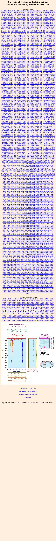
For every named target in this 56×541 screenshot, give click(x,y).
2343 (21, 61)
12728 (40, 199)
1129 (28, 30)
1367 (15, 40)
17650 (44, 214)
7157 (34, 121)
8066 (37, 139)
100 (43, 305)
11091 (49, 171)
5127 (2, 79)
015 (40, 299)
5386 (8, 95)
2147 (53, 54)
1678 (2, 50)
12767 (24, 202)
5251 (24, 89)
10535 (16, 166)
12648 (20, 196)
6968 (47, 116)
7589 (31, 131)
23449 (24, 288)
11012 (2, 170)
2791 (24, 63)
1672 (40, 48)
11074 (14, 171)
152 (13, 310)
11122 (33, 175)
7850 (11, 137)
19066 (44, 230)
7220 (15, 124)
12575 (40, 189)
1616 (18, 46)
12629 (48, 192)
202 (33, 313)
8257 (44, 147)
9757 (23, 162)
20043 (51, 241)
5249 (18, 89)
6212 (11, 103)
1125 (15, 30)
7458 (37, 127)
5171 (8, 82)
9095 (40, 155)
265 (33, 318)
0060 (24, 14)
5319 (28, 92)
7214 (2, 124)
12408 (51, 179)
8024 (11, 139)
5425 (53, 97)
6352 (8, 108)
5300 (28, 90)
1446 (21, 40)
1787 (11, 54)
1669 (31, 48)
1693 (44, 50)
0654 (2, 22)
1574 (18, 45)
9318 (34, 158)
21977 (4, 270)
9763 (39, 162)
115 (27, 307)
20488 (20, 249)
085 (5, 305)
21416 (51, 259)
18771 (12, 227)
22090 (51, 270)
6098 (24, 101)
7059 (15, 118)
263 (28, 318)
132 (15, 308)
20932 (16, 256)
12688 (16, 197)
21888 (44, 267)
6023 (37, 100)
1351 (50, 38)
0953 (18, 27)
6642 (50, 111)
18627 (44, 223)
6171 (2, 103)
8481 (37, 152)
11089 (41, 171)
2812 (53, 63)
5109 (5, 77)
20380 (8, 249)
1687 (28, 50)
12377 (16, 178)
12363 (16, 176)
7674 (5, 136)
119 (36, 307)
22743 (28, 280)
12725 (32, 199)
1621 (31, 46)
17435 (28, 212)
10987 (48, 166)
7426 (24, 127)
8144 (5, 142)
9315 (31, 158)
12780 (12, 204)
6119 (50, 101)
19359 (32, 235)
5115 (21, 77)
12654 (44, 196)
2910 (37, 64)
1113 (31, 28)
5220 (34, 85)
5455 (50, 98)
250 (48, 317)
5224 (47, 85)
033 (33, 300)
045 (10, 302)
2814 (5, 64)
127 (3, 308)
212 (5, 315)
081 (48, 304)
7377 (28, 126)
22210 (4, 274)
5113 (15, 77)
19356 (28, 235)
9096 (44, 155)
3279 (28, 66)
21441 (16, 261)
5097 (24, 76)
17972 (51, 215)
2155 (24, 56)
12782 (20, 204)
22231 (20, 274)
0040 (44, 12)
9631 (50, 158)
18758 (51, 225)
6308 (15, 106)
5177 (28, 82)
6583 (5, 111)
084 (3, 305)
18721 (32, 225)
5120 (34, 77)
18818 (32, 227)
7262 (2, 126)
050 (23, 302)
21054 (51, 256)
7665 (44, 134)
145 (48, 308)
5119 (31, 77)
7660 (34, 134)
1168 (50, 32)
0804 (24, 22)
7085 (2, 119)
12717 (16, 199)
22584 (4, 279)
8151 (18, 142)
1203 (40, 33)
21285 (49, 257)
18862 (16, 228)
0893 (8, 27)
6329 (34, 106)
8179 (15, 144)
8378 (34, 149)
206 (43, 313)
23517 (44, 288)
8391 (5, 150)
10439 (32, 163)
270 (46, 318)
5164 (40, 80)
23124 (12, 287)
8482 (40, 152)
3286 (50, 66)
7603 (8, 132)
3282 (37, 66)
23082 (51, 285)
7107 (37, 119)
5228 (5, 87)
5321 (34, 92)
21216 (34, 257)
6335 (40, 106)
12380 (28, 178)
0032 (28, 12)
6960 (37, 116)
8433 (37, 150)
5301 (31, 90)
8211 (40, 145)
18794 (20, 227)
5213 (15, 85)
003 (10, 299)
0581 (34, 19)
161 (35, 310)
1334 (53, 37)
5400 (44, 95)
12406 (44, 179)
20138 (36, 244)
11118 (25, 175)
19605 (12, 238)
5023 (24, 69)
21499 (4, 262)
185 (43, 312)
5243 (53, 87)
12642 (48, 194)
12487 (20, 188)
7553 (28, 129)
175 (18, 312)
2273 (37, 59)
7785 (37, 136)
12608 (16, 191)
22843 (48, 282)
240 (23, 317)
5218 (31, 85)
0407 (24, 15)
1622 (34, 46)
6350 (5, 108)
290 (43, 320)
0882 (47, 25)
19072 (51, 230)
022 (5, 300)
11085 (34, 171)
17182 (40, 209)
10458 (8, 165)
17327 (28, 210)
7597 (47, 131)
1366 (11, 40)
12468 (12, 186)
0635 (15, 20)
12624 (28, 192)
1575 (21, 45)
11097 (14, 173)
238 (18, 317)
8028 (15, 139)
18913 (32, 228)
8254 (40, 147)
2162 (44, 56)
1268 (5, 35)
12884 (28, 207)
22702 (40, 279)
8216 (2, 147)
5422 (44, 97)
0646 (37, 20)
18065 (40, 217)
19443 (20, 236)
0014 (40, 11)
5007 (31, 67)
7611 (31, 132)
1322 (31, 37)
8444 (47, 150)
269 (43, 318)
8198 (2, 145)
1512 (24, 41)
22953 (36, 283)
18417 (32, 222)
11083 (26, 171)
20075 (24, 243)
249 (46, 317)
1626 (47, 46)
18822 (44, 227)
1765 (11, 53)
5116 (24, 77)
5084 (40, 74)
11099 (22, 173)
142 (40, 308)
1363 (2, 40)
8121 (21, 140)
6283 (28, 105)
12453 (20, 184)
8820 (37, 153)
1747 (8, 51)
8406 (28, 150)
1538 (31, 43)
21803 (51, 264)
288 (38, 320)
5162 (34, 80)
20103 (44, 243)
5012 (47, 67)
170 (5, 312)
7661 (37, 134)
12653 (40, 196)
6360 (34, 108)
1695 (50, 50)
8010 (5, 139)
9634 (2, 160)
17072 (8, 209)
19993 (24, 241)
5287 (11, 90)
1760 (50, 51)
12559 (32, 189)
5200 (44, 84)
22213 (8, 274)
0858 (15, 25)
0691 (15, 22)
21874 (24, 267)
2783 (53, 61)
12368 (36, 176)
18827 (48, 227)
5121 (37, 77)
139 (33, 308)
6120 (53, 101)
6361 (37, 108)
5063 (31, 72)
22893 (12, 283)
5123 (43, 77)
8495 (2, 153)
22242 (28, 274)
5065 (37, 72)
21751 (32, 264)
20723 (20, 254)
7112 (41, 119)
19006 (4, 230)
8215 (53, 145)
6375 (44, 108)
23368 (4, 288)
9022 (21, 155)
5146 (5, 80)
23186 (28, 287)
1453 (40, 40)
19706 (44, 238)
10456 (4, 165)
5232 (18, 87)
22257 (44, 274)
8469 (18, 152)
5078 (21, 74)
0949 (15, 27)
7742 (31, 136)
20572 (24, 251)
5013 (50, 67)
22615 (12, 279)
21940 (32, 269)
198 (23, 313)
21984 (8, 270)
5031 (50, 69)
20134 (20, 244)
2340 (11, 61)
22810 (32, 282)
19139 (44, 231)
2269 (24, 59)
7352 (21, 126)
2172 (21, 58)
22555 (44, 277)
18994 (51, 228)
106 (4, 307)
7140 (2, 121)
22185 (40, 272)
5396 (31, 95)
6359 (31, 108)
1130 (31, 30)
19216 (28, 233)
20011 (40, 241)
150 (8, 310)
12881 (16, 207)
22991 (20, 285)
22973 (8, 285)
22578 (51, 277)
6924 (34, 116)
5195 (28, 84)
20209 (20, 246)
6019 (24, 100)
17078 (12, 209)
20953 (20, 256)
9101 (50, 155)
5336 (24, 93)
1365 (8, 40)
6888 (47, 114)
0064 (37, 14)
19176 (8, 233)
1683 (15, 50)
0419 (34, 15)
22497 (16, 277)
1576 (24, 45)
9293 (44, 157)
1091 (18, 28)
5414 (18, 97)
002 (8, 299)
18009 (4, 217)
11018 (14, 170)
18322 (36, 220)
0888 (2, 27)
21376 (36, 259)
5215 (21, 85)
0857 (11, 25)
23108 (8, 287)
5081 (31, 74)
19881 (48, 240)
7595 (40, 131)
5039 (21, 71)
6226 (37, 103)
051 (25, 302)
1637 (15, 48)
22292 (16, 275)
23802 (4, 292)
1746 (5, 51)
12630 (51, 192)
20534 (51, 249)
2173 (24, 58)
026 (15, 300)
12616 (48, 191)
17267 (8, 210)
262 (25, 318)
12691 (20, 197)
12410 (8, 181)
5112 (11, 77)
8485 (47, 152)
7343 (11, 126)
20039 (44, 241)
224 (35, 315)
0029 (18, 12)
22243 (32, 274)
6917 (11, 116)
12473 (24, 186)
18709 (28, 225)
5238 (37, 87)
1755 (34, 51)
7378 (31, 126)
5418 (31, 97)
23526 (48, 288)
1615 (15, 46)
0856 (8, 25)
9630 (47, 158)
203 (35, 313)
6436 (31, 110)
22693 (36, 279)
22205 (51, 272)
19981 (20, 241)
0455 (8, 17)
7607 (21, 132)
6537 (53, 110)
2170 (15, 58)
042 (3, 302)
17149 (24, 209)
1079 (53, 27)
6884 (37, 114)
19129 (40, 231)
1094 (28, 28)
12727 (36, 199)
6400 (21, 110)
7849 (8, 137)
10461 (16, 165)
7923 (24, 137)
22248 (36, 274)
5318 (24, 92)
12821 (20, 205)
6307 (11, 106)
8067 (40, 139)
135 (23, 308)
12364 (20, 176)
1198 (24, 33)
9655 (24, 160)
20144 (40, 244)
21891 (51, 267)
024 (10, 300)
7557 (34, 129)
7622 (2, 134)
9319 (37, 158)
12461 (51, 184)
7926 (28, 137)
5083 (37, 74)
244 (33, 317)
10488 (44, 165)
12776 (51, 202)
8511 (21, 153)
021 (3, 300)
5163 (37, 80)
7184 (21, 123)
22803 (24, 282)
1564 (40, 43)
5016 (5, 69)
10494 (51, 165)
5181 (40, 82)
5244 (2, 89)
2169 (11, 58)
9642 (8, 160)
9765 (45, 162)
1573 (15, 45)
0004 (11, 11)
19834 (28, 240)
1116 (41, 28)
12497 (36, 188)
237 (15, 317)
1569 (2, 45)
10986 (44, 166)
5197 (34, 84)
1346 (34, 38)
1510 (18, 41)
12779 (8, 204)
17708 (51, 214)
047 (15, 302)
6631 (18, 111)
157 (25, 310)
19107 (24, 231)
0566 (15, 19)
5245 (5, 89)
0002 (5, 11)
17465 (36, 212)
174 (15, 312)
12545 (8, 189)
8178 (11, 144)
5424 (50, 97)
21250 (37, 257)
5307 (50, 90)
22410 (36, 275)
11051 (26, 170)
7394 (47, 126)
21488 (44, 261)
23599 (20, 290)
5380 (47, 93)
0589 (47, 19)
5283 (2, 90)
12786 (36, 204)
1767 (18, 53)
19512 (36, 236)
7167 (5, 123)
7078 (34, 118)
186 (46, 312)
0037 (40, 12)
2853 (31, 64)
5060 (21, 72)
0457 (15, 17)
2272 (34, 59)
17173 (36, 209)
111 (17, 307)
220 (25, 315)
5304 (40, 90)
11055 (37, 170)
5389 (15, 95)
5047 (40, 71)
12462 (4, 186)
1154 (5, 32)
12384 (44, 178)
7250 (28, 124)
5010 (40, 67)
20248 (44, 246)
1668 (28, 48)
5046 (37, 71)
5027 (37, 69)
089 (15, 305)
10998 (36, 168)
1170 (2, 33)
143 (43, 308)
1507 (11, 41)
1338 (11, 38)
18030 (20, 217)
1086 (2, 28)
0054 (5, 14)
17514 (4, 214)
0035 (37, 12)
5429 (5, 98)
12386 (51, 178)
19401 (51, 235)
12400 (28, 179)
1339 (15, 38)
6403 (28, 110)
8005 (50, 137)
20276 (8, 248)
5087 (50, 74)
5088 (53, 74)
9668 (44, 160)
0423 (47, 15)
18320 (28, 220)
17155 (28, 209)
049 (20, 302)
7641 (11, 134)
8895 (47, 153)
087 (10, 305)
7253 (37, 124)
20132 (16, 244)
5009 (37, 67)
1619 (28, 46)
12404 (40, 179)
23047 (32, 285)
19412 (8, 236)
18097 (8, 218)
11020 (22, 170)
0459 (21, 17)
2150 (8, 56)
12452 (16, 184)
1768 (21, 53)
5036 (11, 71)
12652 (36, 196)
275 (5, 320)
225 (38, 315)
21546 (32, 262)
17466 (40, 212)
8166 (40, 142)
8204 (18, 145)
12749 (40, 201)
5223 (44, 85)
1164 (37, 32)
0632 (11, 20)
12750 (44, 201)
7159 (40, 121)
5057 (15, 72)
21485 (40, 261)
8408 (31, 150)
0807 (31, 22)
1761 (53, 51)
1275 (24, 35)
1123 (9, 30)
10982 (28, 166)
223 (33, 315)
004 (13, 299)
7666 (47, 134)
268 (40, 318)
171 (8, 312)
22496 (12, 277)
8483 (44, 152)
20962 (24, 256)
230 (51, 315)
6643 (53, 111)
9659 (31, 160)
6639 (40, 111)
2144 (44, 54)
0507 (40, 17)
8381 (40, 149)
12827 (44, 205)
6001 (53, 98)
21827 (28, 266)
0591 (50, 19)
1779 (40, 53)
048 (18, 302)
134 (20, 308)
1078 (50, 27)
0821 (40, 22)
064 (5, 304)
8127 (34, 140)
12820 (16, 205)
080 (46, 304)
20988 (36, 256)
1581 (40, 45)
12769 (32, 202)
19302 (51, 233)
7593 (34, 131)
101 (46, 305)
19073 (4, 231)
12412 (16, 181)
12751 (48, 201)
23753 (48, 290)
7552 (24, 129)
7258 (47, 124)
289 (40, 320)
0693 (21, 22)
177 (23, 312)
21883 (40, 267)
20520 (32, 249)
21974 (51, 269)
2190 (11, 59)
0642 (24, 20)
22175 (36, 272)
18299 (16, 220)
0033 (31, 12)
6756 (44, 113)
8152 (21, 142)
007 (20, 299)
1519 (47, 41)
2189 (8, 59)
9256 (8, 157)
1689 (34, 50)
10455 (51, 163)
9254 (5, 157)
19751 (16, 240)
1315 (11, 37)
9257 (11, 157)
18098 (12, 218)
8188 (34, 144)
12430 (20, 183)
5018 (11, 69)
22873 (8, 283)
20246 (40, 246)
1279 (37, 35)
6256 (53, 103)
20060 (20, 243)
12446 (44, 183)
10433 (12, 163)
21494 (51, 261)
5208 (53, 84)
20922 (8, 256)
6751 (28, 113)
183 (38, 312)
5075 (11, 74)
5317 (21, 92)
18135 (28, 218)
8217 (5, 147)
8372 (24, 149)
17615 (40, 214)
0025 (8, 12)
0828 (2, 24)
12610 (24, 191)
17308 (20, 210)
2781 (47, 61)
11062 (49, 170)
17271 (12, 210)
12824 (32, 205)
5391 (21, 95)
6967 (44, 116)
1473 (50, 40)
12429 (16, 183)
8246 (28, 147)
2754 (44, 61)
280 (18, 320)
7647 (18, 134)
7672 (2, 136)
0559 (5, 19)
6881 (28, 114)
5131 (11, 79)
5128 (5, 79)
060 (48, 302)
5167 (50, 80)
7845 (5, 137)
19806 (24, 240)
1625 (44, 46)
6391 (2, 110)
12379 (24, 178)
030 (25, 300)
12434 (32, 183)
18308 (24, 220)
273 (53, 318)
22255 (40, 274)
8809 (34, 153)
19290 (44, 233)
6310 (21, 106)
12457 (36, 184)
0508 (44, 17)
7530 (2, 129)
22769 (4, 282)
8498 (8, 153)
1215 (50, 33)
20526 (36, 249)
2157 (31, 56)
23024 (24, 285)
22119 (12, 272)
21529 (24, 262)
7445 (31, 127)
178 (25, 312)
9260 (15, 157)
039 (48, 300)
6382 (50, 108)
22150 (20, 272)
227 (43, 315)
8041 (21, 139)
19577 (48, 236)
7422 (18, 127)
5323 (40, 92)
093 (25, 305)
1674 (47, 48)
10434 (16, 163)
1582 (44, 45)
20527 (40, 249)
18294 (12, 220)
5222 (40, 85)
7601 (5, 132)
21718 (24, 264)
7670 (53, 134)
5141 (44, 79)
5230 (11, 87)
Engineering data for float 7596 (28, 394)
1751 (21, 51)
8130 (40, 140)
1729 (2, 51)
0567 (18, 19)
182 (35, 312)
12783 (24, 204)
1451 (34, 40)
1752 (24, 51)
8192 (40, 144)
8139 (50, 140)
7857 (15, 137)
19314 (4, 235)
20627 (28, 253)
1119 (50, 28)
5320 (31, 92)
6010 (11, 100)
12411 (12, 181)
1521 (53, 41)
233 (5, 317)
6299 (40, 105)
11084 (30, 171)
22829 (40, 282)
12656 (51, 196)
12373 (4, 178)
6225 (34, 103)
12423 (51, 181)
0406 (21, 15)
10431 (8, 163)
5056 (11, 72)
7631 (5, 134)
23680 (32, 290)
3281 (34, 66)
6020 (28, 100)
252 (53, 317)
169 (3, 312)
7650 (24, 134)
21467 (28, 261)
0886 (50, 25)
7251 (31, 124)
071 (23, 304)
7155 (28, 121)
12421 (48, 181)
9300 (53, 157)
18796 (24, 227)
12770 (36, 202)
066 (10, 304)
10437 (28, 163)
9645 (11, 160)
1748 (11, 51)
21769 (40, 264)
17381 (51, 210)
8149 (15, 142)
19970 (12, 241)
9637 (5, 160)
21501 (8, 262)
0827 (53, 22)
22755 (44, 280)
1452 (37, 40)
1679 (5, 50)
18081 (48, 217)
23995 (28, 293)
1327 (44, 37)
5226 (53, 85)
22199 (48, 272)
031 (28, 300)
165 (46, 310)
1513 (28, 41)
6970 (50, 116)
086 (8, 305)
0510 (50, 17)
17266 (4, 210)
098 (38, 305)
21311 (20, 259)
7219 (11, 124)
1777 (34, 53)
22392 (32, 275)
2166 (2, 58)
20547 (8, 251)
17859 (20, 215)
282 (23, 320)
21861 (12, 267)
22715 (44, 279)
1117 (44, 28)
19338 (16, 235)
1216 (53, 33)
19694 (40, 238)
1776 (31, 53)
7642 (15, 134)
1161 (28, 32)
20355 (44, 248)
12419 (40, 181)
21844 (48, 266)
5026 (34, 69)
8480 (34, 152)
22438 (40, 275)
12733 (51, 199)
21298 (12, 259)
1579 (34, 45)
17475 (44, 212)
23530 (51, 288)
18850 (4, 228)
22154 (24, 272)
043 (5, 302)
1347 (37, 38)
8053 (31, 139)
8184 (28, 144)
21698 (20, 264)
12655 (48, 196)
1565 (44, 43)
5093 (15, 76)
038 (46, 300)
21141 (18, 257)
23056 (44, 285)
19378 (40, 235)
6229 (47, 103)
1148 (40, 30)
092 (23, 305)
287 (35, 320)
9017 (15, 155)
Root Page (28, 397)
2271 (31, 59)
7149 (8, 121)
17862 (24, 215)
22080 (44, 270)
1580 (37, 45)
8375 (31, 149)
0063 (34, 14)
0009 (24, 11)
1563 (37, 43)
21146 (26, 257)
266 (35, 318)
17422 (16, 212)
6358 (28, 108)
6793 (53, 113)
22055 (32, 270)
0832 (15, 24)
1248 (2, 35)
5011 (44, 67)
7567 (50, 129)
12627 (40, 192)
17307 (16, 210)
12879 (8, 207)
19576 (44, 236)
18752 (48, 225)
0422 (44, 15)
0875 (28, 25)
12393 (12, 179)
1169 (53, 32)
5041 (28, 71)
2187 (2, 59)
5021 (21, 69)
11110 (7, 175)
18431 (36, 222)
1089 (12, 28)
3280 (31, 66)
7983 (44, 137)
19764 (20, 240)
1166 (43, 32)
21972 (48, 269)
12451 (12, 184)
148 (3, 310)
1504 (8, 41)
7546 (11, 129)
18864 (20, 228)
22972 (4, 285)
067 (13, 304)
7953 (31, 137)
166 (48, 310)
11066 (6, 171)
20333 (28, 248)
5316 (18, 92)
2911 (40, 64)
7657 (31, 134)
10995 (24, 168)
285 (30, 320)
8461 (8, 152)
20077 (28, 243)
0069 (53, 14)
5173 (15, 82)
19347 (24, 235)
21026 (48, 256)
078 (40, 304)
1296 (53, 35)
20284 (12, 248)
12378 (20, 178)
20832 (32, 254)
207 (46, 313)
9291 (40, 157)
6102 (34, 101)
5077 (18, 74)
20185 (12, 246)
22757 (48, 280)
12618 (4, 192)
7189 (37, 123)
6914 (2, 116)
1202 (37, 33)
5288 (15, 90)
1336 (5, 38)
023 (8, 300)
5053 (5, 72)
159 (30, 310)
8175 (5, 144)
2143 (40, 54)
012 (33, 299)
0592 (53, 19)
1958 (34, 54)
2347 (34, 61)
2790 (21, 63)
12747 (32, 201)
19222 (32, 233)
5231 (15, 87)
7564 (47, 129)
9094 (37, 155)
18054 (32, 217)
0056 (11, 14)
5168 (53, 80)
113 (22, 307)
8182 (21, 144)
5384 (2, 95)
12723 (24, 199)
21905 (12, 269)
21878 (28, 267)
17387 (4, 212)
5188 (5, 84)
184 (40, 312)
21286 (53, 257)
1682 (11, 50)
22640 (16, 279)
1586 (2, 46)
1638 (18, 48)
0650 (47, 20)
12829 (51, 205)
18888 (28, 228)
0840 (37, 24)
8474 (24, 152)
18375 (12, 222)
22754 (40, 280)
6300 (44, 105)
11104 (41, 173)
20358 (48, 248)
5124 (47, 77)
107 (7, 307)
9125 (53, 155)
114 (24, 307)
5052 (2, 72)
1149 (43, 30)
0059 (21, 14)
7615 (44, 132)
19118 (32, 231)
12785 (32, 204)
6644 (2, 113)
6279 (15, 105)
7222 (21, 124)
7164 (50, 121)
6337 (47, 106)
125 (52, 307)
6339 (53, 106)
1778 (37, 53)
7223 (24, 124)
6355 (18, 108)
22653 (20, 279)
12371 (48, 176)
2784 (2, 63)
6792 (50, 113)
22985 (16, 285)
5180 (37, 82)
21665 (51, 262)
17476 (48, 212)
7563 (44, 129)
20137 (32, 244)
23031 (28, 285)
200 (28, 313)
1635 (11, 48)
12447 (48, 183)
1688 (31, 50)
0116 (2, 15)
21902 (8, 269)
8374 (28, 149)
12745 (28, 201)
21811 (12, 266)
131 (13, 308)
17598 (32, 214)
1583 (47, 45)
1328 (47, 37)
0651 (50, 20)
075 (33, 304)
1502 (2, 41)
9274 (28, 157)
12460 (48, 184)
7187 (31, 123)
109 (12, 307)
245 (35, 317)
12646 (12, 196)
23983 (51, 292)
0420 (37, 15)
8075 (44, 139)
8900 (5, 155)
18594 (32, 223)
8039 (18, 139)
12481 (51, 186)
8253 (37, 147)
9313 (28, 158)
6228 (44, 103)
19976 (16, 241)
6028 (53, 100)
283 (25, 320)
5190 (11, 84)
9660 (34, 160)
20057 (12, 243)
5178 (31, 82)
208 (48, 313)
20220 (24, 246)
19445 (24, 236)
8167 (44, 142)
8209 (34, 145)
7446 (34, 127)
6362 (40, 108)
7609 (24, 132)
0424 (50, 15)
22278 (8, 275)
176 (20, 312)
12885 (32, 207)
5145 (2, 80)
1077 (47, 27)
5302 (34, 90)
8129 (37, 140)
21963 (44, 269)
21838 (40, 266)
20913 (4, 256)
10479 (36, 165)
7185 (24, 123)
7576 (11, 131)
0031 (24, 12)
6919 (18, 116)
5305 (44, 90)
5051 (53, 71)
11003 (44, 168)
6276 (5, 105)
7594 (37, 131)
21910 (16, 269)
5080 (28, 74)
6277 (8, 105)
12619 (8, 192)
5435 (15, 98)
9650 (18, 160)
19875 (40, 240)
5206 (47, 84)
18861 (12, 228)
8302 (8, 149)
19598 (4, 238)
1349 (44, 38)
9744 (3, 162)
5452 (44, 98)
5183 (47, 82)
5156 (15, 80)
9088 (28, 155)
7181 (11, 123)
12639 (36, 194)
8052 (28, 139)
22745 (32, 280)
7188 (34, 123)
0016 (47, 11)
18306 (20, 220)
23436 (20, 288)
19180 (12, 233)
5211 (8, 85)
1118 (47, 28)
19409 (4, 236)
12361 (8, 176)
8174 (2, 144)
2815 (8, 64)
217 (18, 315)
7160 (44, 121)
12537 (40, 188)
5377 (40, 93)
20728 (24, 254)
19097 (20, 231)
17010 (51, 207)
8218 (8, 147)
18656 (8, 225)
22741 (24, 280)
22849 (51, 282)
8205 (21, 145)
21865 (16, 267)
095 (30, 305)
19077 (8, 231)
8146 (11, 142)
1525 (8, 43)
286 (33, 320)
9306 (18, 158)
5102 (37, 76)
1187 (15, 33)
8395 (18, 150)
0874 (24, 25)
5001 (11, 67)
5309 (2, 92)
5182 (44, 82)
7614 (40, 132)
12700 (28, 197)
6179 (8, 103)
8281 (53, 147)
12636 (24, 194)
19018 (16, 230)
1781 (47, 53)
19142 (47, 231)
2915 (53, 64)
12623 (24, 192)
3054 (11, 66)
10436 (24, 163)
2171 (18, 58)
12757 (12, 202)
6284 (31, 105)
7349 (18, 126)
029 (23, 300)
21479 (36, 261)
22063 (40, 270)
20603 (4, 253)
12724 (28, 199)
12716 (12, 199)
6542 (2, 111)
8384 (50, 149)
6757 (47, 113)
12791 (51, 204)
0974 (21, 27)
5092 (11, 76)
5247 (11, 89)
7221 (18, 124)
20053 (8, 243)
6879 (24, 114)
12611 (28, 191)
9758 (26, 162)
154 (18, 310)
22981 (12, 285)
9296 (50, 157)
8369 (21, 149)
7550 (21, 129)
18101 (16, 218)
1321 (28, 37)
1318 (21, 37)
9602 (44, 158)
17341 (40, 210)
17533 (8, 214)
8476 (28, 152)
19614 (16, 238)
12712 (4, 199)
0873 (21, 25)
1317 (18, 37)
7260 (50, 124)
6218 (15, 103)
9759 (29, 162)
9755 (19, 162)
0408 (28, 15)
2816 (11, 64)
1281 (44, 35)
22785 (16, 282)
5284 (5, 90)
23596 (12, 290)
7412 (11, 127)
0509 (47, 17)
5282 (53, 89)
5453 (47, 98)
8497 (5, 153)
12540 (44, 188)
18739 (44, 225)
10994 (20, 168)
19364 (36, 235)
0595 (8, 20)
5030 (47, 69)
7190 (40, 123)
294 (53, 320)
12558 (28, 189)
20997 (44, 256)
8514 (24, 153)
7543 (8, 129)
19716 (48, 238)
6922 (28, 116)
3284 (44, 66)
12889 (44, 207)
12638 (32, 194)
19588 (51, 236)
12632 (8, 194)
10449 (48, 163)
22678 (32, 279)
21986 (12, 270)
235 (10, 317)
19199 (20, 233)
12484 (12, 188)
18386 (16, 222)
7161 (47, 121)
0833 (18, 24)
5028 (40, 69)
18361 (51, 220)
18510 (8, 223)
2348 (37, 61)
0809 (34, 22)
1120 (53, 28)
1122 (5, 30)
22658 (24, 279)
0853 (53, 24)
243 (30, 317)
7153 (21, 121)
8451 (2, 152)
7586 (24, 131)
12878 (4, 207)
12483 (8, 188)
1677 (53, 48)
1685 (21, 50)
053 (30, 302)
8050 (24, 139)
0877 (34, 25)
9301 (2, 158)
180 (30, 312)
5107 (53, 76)
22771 (8, 282)
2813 (2, 64)
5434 (11, 98)
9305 (15, 158)
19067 (48, 230)
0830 (8, 24)
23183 (24, 287)
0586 (44, 19)
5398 (37, 95)
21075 (2, 257)
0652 (53, 20)
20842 (40, 254)
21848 (4, 267)
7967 (37, 137)
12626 (36, 192)
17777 (16, 215)
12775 (48, 202)
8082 (50, 139)
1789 (18, 54)
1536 (24, 43)
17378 (48, 210)
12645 (8, 196)
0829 (5, 24)
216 (15, 315)
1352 (53, 38)
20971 (32, 256)
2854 (34, 64)
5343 (28, 93)
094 (28, 305)
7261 (53, 124)
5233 (21, 87)
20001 (32, 241)
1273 (18, 35)
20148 (44, 244)
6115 (44, 101)
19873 (36, 240)
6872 (11, 114)
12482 (4, 188)
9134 (2, 157)
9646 (15, 160)
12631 (4, 194)
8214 (50, 145)
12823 (28, 205)
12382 (36, 178)
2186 (53, 58)
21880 (36, 267)
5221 (37, 85)
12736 (8, 201)
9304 (11, 158)
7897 (21, 137)
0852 (50, 24)
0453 (2, 17)
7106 (34, 119)
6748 (18, 113)
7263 (5, 126)
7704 (28, 136)
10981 (24, 166)
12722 (20, 199)
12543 (4, 189)
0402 (11, 15)
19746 (12, 240)
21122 (14, 257)
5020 (18, 69)
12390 (8, 179)
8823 (40, 153)
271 (48, 318)
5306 (47, 90)
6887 (44, 114)
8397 (21, 150)
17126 (16, 209)
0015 (44, 11)
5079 (24, 74)
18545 (12, 223)
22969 (48, 283)
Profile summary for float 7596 (28, 391)
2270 (28, 59)
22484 (4, 277)
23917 (28, 292)
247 (40, 317)
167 (51, 310)
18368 (4, 222)
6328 (31, 106)
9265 (21, 157)
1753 (28, 51)
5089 (2, 76)
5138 (34, 79)
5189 (8, 84)
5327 (53, 92)
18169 (36, 218)
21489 (48, 261)
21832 (32, 266)
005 (15, 299)
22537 (32, 277)
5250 (21, 89)
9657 (28, 160)
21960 (40, 269)
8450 (53, 150)
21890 (48, 267)
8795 (31, 153)
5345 (31, 93)
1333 (50, 37)
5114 (18, 77)
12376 (12, 178)
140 (35, 308)
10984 (36, 166)
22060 (36, 270)
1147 (37, 30)
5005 (24, 67)
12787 (40, 204)
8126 (31, 140)
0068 (50, 14)
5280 (47, 89)
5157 (18, 80)
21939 (28, 269)
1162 (31, 32)
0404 (15, 15)
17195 (44, 209)
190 (3, 313)
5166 (47, 80)
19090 (16, 231)
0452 (53, 15)
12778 (4, 204)
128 (5, 308)
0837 (31, 24)
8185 (31, 144)
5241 (47, 87)
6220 (21, 103)
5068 (47, 72)
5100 (31, 76)
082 (51, 304)
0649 (44, 20)
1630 (50, 46)
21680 (16, 264)
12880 (12, 207)
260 (20, 318)
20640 (40, 253)
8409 (34, 150)
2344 (24, 61)
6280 (18, 105)
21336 (24, 259)
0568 (21, 19)
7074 (28, 118)
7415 (15, 127)
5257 (37, 89)
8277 (47, 147)
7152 (18, 121)
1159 (21, 32)
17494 (51, 212)
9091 (31, 155)
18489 (4, 223)
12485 (16, 188)
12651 (32, 196)
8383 (47, 149)
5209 (2, 85)
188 (51, 312)
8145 (8, 142)
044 (8, 302)
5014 (53, 67)
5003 (18, 67)
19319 (8, 235)
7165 (53, 121)
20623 (24, 253)
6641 (47, 111)
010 (28, 299)
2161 (40, 56)
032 (30, 300)
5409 (2, 97)
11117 (22, 175)
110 (14, 307)
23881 (24, 292)
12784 (28, 204)
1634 (8, 48)
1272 (15, 35)
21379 (40, 259)
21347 (28, 259)
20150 (47, 244)
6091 (2, 101)
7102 (31, 119)
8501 (15, 153)
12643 (51, 194)
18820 (36, 227)
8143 (2, 142)
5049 (47, 71)
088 (13, 305)
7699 (21, 136)
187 (48, 312)
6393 (8, 110)
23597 (16, 290)
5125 (50, 77)
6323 (28, 106)
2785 (5, 63)
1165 (40, 32)
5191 (15, 84)
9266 (24, 157)
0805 (28, 22)
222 (30, 315)
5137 (31, 79)
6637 (34, 111)
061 (51, 302)
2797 (40, 63)
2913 (47, 64)
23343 (44, 287)
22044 (28, 270)
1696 (53, 50)
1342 (24, 38)
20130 (12, 244)
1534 (18, 43)
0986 (31, 27)
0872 (18, 25)
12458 (40, 184)
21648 (44, 262)
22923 (24, 283)
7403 (2, 127)
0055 (8, 14)
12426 (8, 183)
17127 (20, 209)
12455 (28, 184)
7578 (15, 131)
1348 (40, 38)
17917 (36, 215)
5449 (34, 98)
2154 (21, 56)
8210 (37, 145)
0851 (47, 24)
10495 (4, 166)
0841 (40, 24)
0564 (8, 19)
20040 (48, 241)
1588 (8, 46)
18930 (40, 228)
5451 (40, 98)
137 (28, 308)
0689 (8, 22)
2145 (47, 54)
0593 (2, 20)
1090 (15, 28)
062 (53, 302)
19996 (28, 241)
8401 (24, 150)
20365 (51, 248)
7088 (8, 119)
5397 (34, 95)
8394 (15, 150)
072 (25, 304)
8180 (18, 144)
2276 (47, 59)
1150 (47, 30)
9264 (18, 157)
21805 (4, 266)
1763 (5, 53)
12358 (53, 175)
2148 (2, 56)
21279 (45, 257)
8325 (11, 149)
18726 (36, 225)
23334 (40, 287)
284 (28, 320)
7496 (47, 127)
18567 (24, 223)
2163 (47, 56)
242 (28, 317)
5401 (47, 95)
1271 (11, 35)
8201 (11, 145)
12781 (16, 204)
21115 (10, 257)
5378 (44, 93)
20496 (28, 249)
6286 (37, 105)
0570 (28, 19)
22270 (51, 274)
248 (43, 317)
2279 (2, 61)
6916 (8, 116)
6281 (21, 105)
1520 (50, 41)
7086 (5, 119)
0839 (34, 24)
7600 (2, 132)
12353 (49, 175)
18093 (4, 218)
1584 (50, 45)
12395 (16, 179)
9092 (34, 155)
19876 (44, 240)
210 (53, 313)
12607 (12, 191)
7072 (24, 118)
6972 (53, 116)
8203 (15, 145)
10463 (20, 165)
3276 (18, 66)
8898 (53, 153)
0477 (24, 17)
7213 (53, 123)
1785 (5, 54)
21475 (32, 261)
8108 (11, 140)
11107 (53, 173)
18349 (48, 220)
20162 (51, 244)
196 (18, 313)
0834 (21, 24)
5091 (8, 76)
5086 (47, 74)
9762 (36, 162)
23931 (32, 292)
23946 (44, 292)
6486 (44, 110)
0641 (21, 20)
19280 (40, 233)
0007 (21, 11)
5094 (18, 76)
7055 (11, 118)
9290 (37, 157)
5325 (47, 92)
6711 (5, 113)
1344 (28, 38)
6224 (31, 103)
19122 (36, 231)
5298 (21, 90)
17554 (24, 214)
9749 (7, 162)
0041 (47, 12)
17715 (4, 215)
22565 (48, 277)
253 (3, 318)
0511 (53, 17)
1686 (24, 50)
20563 (20, 251)
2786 (8, 63)
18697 (24, 225)
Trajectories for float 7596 (28, 388)
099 (40, 305)
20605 (8, 253)
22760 (51, 280)
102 (48, 305)
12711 (51, 197)
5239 (40, 87)
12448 (51, 183)
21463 (24, 261)
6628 (8, 111)
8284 (2, 149)
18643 (51, 223)
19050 (28, 230)
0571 (31, 19)
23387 (8, 288)
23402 (12, 288)
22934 (28, 283)
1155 (9, 32)
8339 (15, 149)
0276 (8, 15)
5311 (8, 92)
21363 (32, 259)
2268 (21, 59)
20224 (28, 246)
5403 (53, 95)
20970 (28, 256)
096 (33, 305)
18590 (28, 223)
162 (38, 310)
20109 (51, 243)
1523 (5, 43)
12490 (24, 188)
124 (49, 307)
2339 (8, 61)
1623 (37, 46)
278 (13, 320)
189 (53, 312)
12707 (40, 197)
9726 (50, 160)
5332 (15, 93)
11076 (18, 171)
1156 (12, 32)
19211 (24, 233)
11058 (45, 170)
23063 (48, 285)
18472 (51, 222)
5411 (8, 97)
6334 (37, 106)
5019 (15, 69)
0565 (11, 19)
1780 (44, 53)
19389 (44, 235)
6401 (24, 110)
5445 (21, 98)
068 (15, 304)
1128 (24, 30)
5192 (18, 84)
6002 (2, 100)
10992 (16, 168)
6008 (8, 100)
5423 (47, 97)
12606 (8, 191)
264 (30, 318)
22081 (48, 270)
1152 (53, 30)
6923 (31, 116)
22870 (4, 283)
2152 (15, 56)
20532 (48, 249)
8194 (47, 144)
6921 (24, 116)
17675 (48, 214)
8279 (50, 147)
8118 (18, 140)
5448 (31, 98)
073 (28, 304)
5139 (37, 79)
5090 (5, 76)
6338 (50, 106)
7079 (37, 118)
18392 (24, 222)
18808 (28, 227)
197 (20, 313)
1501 (53, 40)
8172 (50, 142)
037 (43, 300)
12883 (24, 207)
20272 (4, 248)
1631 (53, 46)
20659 (48, 253)
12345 (45, 175)
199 (25, 313)
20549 (12, 251)
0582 (37, 19)
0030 (21, 12)
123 (47, 307)
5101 (34, 76)
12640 (40, 194)
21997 (20, 270)
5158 (21, 80)
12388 (4, 179)
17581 (28, 214)
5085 (44, 74)
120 (39, 307)
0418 (31, 15)
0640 (18, 20)
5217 (28, 85)
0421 (40, 15)
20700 (12, 254)
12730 (48, 199)
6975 (2, 118)
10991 (12, 168)
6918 (15, 116)
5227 (2, 87)
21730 (28, 264)
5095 (21, 76)
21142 (22, 257)
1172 (8, 33)
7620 (53, 132)
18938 (44, 228)
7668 (50, 134)
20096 (40, 243)
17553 (20, 214)
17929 (40, 215)
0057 (15, 14)
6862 (8, 114)
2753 (40, 61)
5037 (15, 71)
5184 (50, 82)
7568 (53, 129)
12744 (24, 201)
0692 (18, 22)
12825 (36, 205)
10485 (40, 165)
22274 (4, 275)
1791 (24, 54)
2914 (50, 64)
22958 (44, 283)
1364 (5, 40)
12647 (16, 196)
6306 (8, 106)
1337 (8, 38)
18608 (40, 223)
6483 (34, 110)
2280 (5, 61)
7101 (28, 119)
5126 (53, 77)
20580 (36, 251)
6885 (40, 114)
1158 (18, 32)
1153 (2, 32)
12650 (28, 196)
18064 (36, 217)
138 (30, 308)
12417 (32, 181)
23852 (20, 292)
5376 (37, 93)
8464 (11, 152)
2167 (5, 58)
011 (30, 299)
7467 (40, 127)
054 (33, 302)
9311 (21, 158)
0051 (50, 12)
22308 (20, 275)
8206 (24, 145)
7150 (11, 121)
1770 (28, 53)
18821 (40, 227)
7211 (47, 123)
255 (8, 318)
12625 (32, 192)
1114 (34, 28)
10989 (4, 168)
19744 (8, 240)
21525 (20, 262)
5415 (21, 97)
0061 (28, 14)
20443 (12, 249)
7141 (5, 121)
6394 (11, 110)
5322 (37, 92)
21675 (12, 264)
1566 (47, 43)
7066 (18, 118)
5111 (8, 77)
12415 (24, 181)
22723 (51, 279)
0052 (53, 12)
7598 (50, 131)
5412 (11, 97)
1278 (34, 35)
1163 (34, 32)
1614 (11, 46)
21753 (36, 264)
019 (51, 299)
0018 (50, 11)
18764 (8, 227)
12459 (44, 184)
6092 (5, 101)
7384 (40, 126)
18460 (44, 222)
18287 (8, 220)
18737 (40, 225)
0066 (44, 14)
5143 (50, 79)
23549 (4, 290)
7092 (18, 119)
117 (32, 307)
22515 (24, 277)
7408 (8, 127)
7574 (8, 131)
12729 (44, 199)
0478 (28, 17)
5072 (2, 74)
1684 (18, 50)
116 (29, 307)
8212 (44, 145)
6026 (47, 100)
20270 (51, 246)
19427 (12, 236)
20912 (51, 254)
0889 (5, 27)
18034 (24, 217)
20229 (32, 246)
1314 (8, 37)
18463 (48, 222)
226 (40, 315)
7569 (2, 131)
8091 (8, 140)
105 (2, 307)
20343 (36, 248)
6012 (18, 100)
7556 (31, 129)
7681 (8, 136)
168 (53, 310)
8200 (8, 145)
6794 (2, 114)
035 (38, 300)
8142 (53, 140)
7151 (15, 121)
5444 (18, 98)
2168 (8, 58)
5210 (5, 85)
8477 (31, 152)
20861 (44, 254)
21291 (4, 259)
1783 (53, 53)
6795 (5, 114)
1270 (8, 35)
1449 (28, 40)
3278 (24, 66)
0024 (5, 12)
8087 (2, 140)
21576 (40, 262)
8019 (8, 139)
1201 (34, 33)
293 (51, 320)
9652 (21, 160)
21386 (44, 259)
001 (5, 299)
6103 (37, 101)
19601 (8, 238)
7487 (44, 127)
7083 (50, 118)
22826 (36, 282)
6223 (28, 103)
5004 (21, 67)
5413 (15, 97)
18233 (47, 218)
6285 (34, 105)
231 (53, 315)
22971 (51, 283)
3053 (8, 66)
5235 (28, 87)
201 (30, 313)
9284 (34, 157)
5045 (34, 71)
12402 (36, 179)
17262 (51, 209)
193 (10, 313)
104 (53, 305)
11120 (29, 175)
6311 (24, 106)
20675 (4, 254)
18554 (16, 223)
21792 (48, 264)
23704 (36, 290)
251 (51, 317)
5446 (24, 98)
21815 (16, 266)
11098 (18, 173)
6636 (31, 111)
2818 (18, 64)
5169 (2, 82)
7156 (31, 121)
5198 (37, 84)
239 (20, 317)
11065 (2, 171)
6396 (15, 110)
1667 (24, 48)
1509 (15, 41)
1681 (8, 50)
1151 (50, 30)
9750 (10, 162)
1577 (28, 45)
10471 (32, 165)
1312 (2, 37)
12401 (32, 179)
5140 (40, 79)
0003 (8, 11)
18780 (16, 227)
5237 (34, 87)
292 (48, 320)
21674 (8, 264)
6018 (21, 100)
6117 (47, 101)
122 (44, 307)
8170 (47, 142)
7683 (11, 136)
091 (20, 305)
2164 (50, 56)
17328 (32, 210)
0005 (15, 11)
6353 (11, 108)
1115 (37, 28)
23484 (32, 288)
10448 (44, 163)
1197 (21, 33)
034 (35, 300)
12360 (4, 176)
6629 (11, 111)
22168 (32, 272)
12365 (24, 176)
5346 (34, 93)
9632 (53, 158)
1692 (40, 50)
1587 (5, 46)
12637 (28, 194)
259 (18, 318)
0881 (44, 25)
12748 (36, 201)
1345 (31, 38)
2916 (2, 66)
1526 (11, 43)
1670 (34, 48)
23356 (48, 287)
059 (46, 302)
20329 (24, 248)
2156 (28, 56)
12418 (36, 181)
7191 (44, 123)
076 (35, 304)
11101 (30, 173)
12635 (20, 194)
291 (46, 320)
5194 (24, 84)
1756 (37, 51)
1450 (31, 40)
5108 (2, 77)
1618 (24, 46)
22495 (8, 277)
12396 (20, 179)
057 (40, 302)
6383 (53, 108)
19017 (12, 230)
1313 (5, 37)
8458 (5, 152)
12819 (12, 205)
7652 (28, 134)
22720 (48, 279)
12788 (44, 204)
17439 (32, 212)
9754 (16, 162)
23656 (28, 290)
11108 (3, 175)
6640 (44, 111)
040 (51, 300)
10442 (36, 163)
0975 (24, 27)
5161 (31, 80)
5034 (5, 71)
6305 (5, 106)
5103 (40, 76)
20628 (32, 253)
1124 (12, 30)
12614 (40, 191)
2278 (53, 59)
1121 (2, 30)
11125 (37, 175)
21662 (48, 262)
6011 (15, 100)
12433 (28, 183)
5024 (28, 69)
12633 (12, 194)
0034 (34, 12)
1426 (18, 40)
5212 (11, 85)
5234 (24, 87)
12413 (20, 181)
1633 (5, 48)
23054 (40, 285)
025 (13, 300)
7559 (40, 129)
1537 (28, 43)
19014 (8, 230)
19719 (51, 238)
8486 (50, 152)
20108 (48, 243)
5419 (34, 97)
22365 (24, 275)
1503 (5, 41)
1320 (24, 37)
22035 (24, 270)
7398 (50, 126)
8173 (53, 142)
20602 (51, 251)
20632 (36, 253)
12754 (4, 202)
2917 (5, 66)
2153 (18, 56)
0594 (5, 20)
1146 (34, 30)
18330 (40, 220)
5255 (34, 89)
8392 (8, 150)
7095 (21, 119)
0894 (11, 27)
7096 (24, 119)
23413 (16, 288)
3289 (5, 67)
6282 (24, 105)
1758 (44, 51)
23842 (12, 292)
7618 (47, 132)
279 (15, 320)
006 (18, 299)
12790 (48, 204)
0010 (28, 11)
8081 (47, 139)
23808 (8, 292)
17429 (24, 212)
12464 (8, 186)
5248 (15, 89)
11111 (10, 175)
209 (51, 313)
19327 (12, 235)
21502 (12, 262)
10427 (4, 163)
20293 (16, 248)
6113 (41, 101)
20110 (4, 244)
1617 (21, 46)
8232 (18, 147)
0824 (50, 22)
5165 (44, 80)
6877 (21, 114)
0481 (34, 17)
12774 (44, 202)
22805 (28, 282)
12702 (36, 197)
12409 (4, 181)
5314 (11, 92)
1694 (47, 50)
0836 (28, 24)
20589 (40, 251)
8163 (31, 142)
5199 (40, 84)
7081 (44, 118)
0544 (2, 19)
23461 (28, 288)
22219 (16, 274)
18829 (51, 227)
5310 (5, 92)
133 (18, 308)
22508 (20, 277)
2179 (40, 58)
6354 (15, 108)
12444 (36, 183)
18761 (4, 227)
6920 (21, 116)
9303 (8, 158)
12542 (51, 188)
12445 (40, 183)
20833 (36, 254)
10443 (40, 163)
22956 (40, 283)
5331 (11, 93)
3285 (47, 66)
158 (28, 310)
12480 (48, 186)
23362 (51, 287)
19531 (40, 236)
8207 (28, 145)
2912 (44, 64)
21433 (8, 261)
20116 (8, 244)
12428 (12, 183)
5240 (44, 87)
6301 (47, 105)
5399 (40, 95)
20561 (16, 251)
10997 (32, 168)
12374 (8, 178)
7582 (18, 131)
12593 (48, 189)
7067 (21, 118)
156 (23, 310)
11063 (53, 170)
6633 (24, 111)
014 (38, 299)
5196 (31, 84)
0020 (2, 12)
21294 (8, 259)
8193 (44, 144)
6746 (11, 113)
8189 (37, 144)
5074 (8, 74)
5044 (31, 71)
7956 (34, 137)
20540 (4, 251)
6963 (40, 116)
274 (3, 320)
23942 (40, 292)
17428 (20, 212)
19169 (4, 233)
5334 (21, 93)
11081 (22, 171)
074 (30, 304)
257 (13, 318)
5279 (44, 89)
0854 (2, 25)
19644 (32, 238)
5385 (5, 95)
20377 (4, 249)
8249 (31, 147)
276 (8, 320)
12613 (36, 191)
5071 (53, 72)
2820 (24, 64)
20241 (36, 246)
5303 (37, 90)
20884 (48, 254)
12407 (48, 179)
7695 (15, 136)
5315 (15, 92)
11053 (30, 170)
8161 (24, 142)
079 (43, 304)
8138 (47, 140)
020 (53, 299)
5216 (24, 85)
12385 (48, 178)
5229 (8, 87)
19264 (36, 233)
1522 (2, 43)
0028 (15, 12)
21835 (36, 266)
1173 (11, 33)
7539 (5, 129)
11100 (26, 173)
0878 (37, 25)
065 (8, 304)
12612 (32, 191)
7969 (40, 137)
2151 (11, 56)
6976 (5, 118)
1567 (50, 43)
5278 (40, 89)
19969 (8, 241)
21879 (32, 267)
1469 (44, 40)
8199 (5, 145)
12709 (48, 197)
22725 (8, 280)
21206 (30, 257)
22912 (16, 283)
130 (10, 308)
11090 (45, 171)
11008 (51, 168)
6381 (47, 108)
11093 (3, 173)
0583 (40, 19)
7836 (53, 136)
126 (54, 307)
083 (53, 304)
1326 (40, 37)
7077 (31, 118)
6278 (11, 105)
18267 (4, 220)
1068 (34, 27)
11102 (34, 173)
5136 (28, 79)
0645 (34, 20)
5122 (40, 77)
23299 (32, 287)
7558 (37, 129)
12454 (24, 184)
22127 (16, 272)
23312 (36, 287)
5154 (8, 80)
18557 (20, 223)
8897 (50, 153)
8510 (18, 153)
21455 (20, 261)
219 (23, 315)
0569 (24, 19)
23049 (36, 285)
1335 (2, 38)
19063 (36, 230)
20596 (48, 251)
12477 (36, 186)
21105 (6, 257)
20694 (8, 254)
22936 (32, 283)
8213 (47, 145)
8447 (50, 150)
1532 (15, 43)
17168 (32, 209)
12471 (16, 186)
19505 (32, 236)
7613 (37, 132)
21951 (36, 269)
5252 (28, 89)
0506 (37, 17)
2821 (28, 64)
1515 (34, 41)
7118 (44, 119)
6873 (15, 114)
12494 (28, 188)
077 (38, 304)
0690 (11, 22)
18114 (24, 218)
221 (28, 315)
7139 (53, 119)
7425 (21, 127)
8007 (53, 137)
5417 (28, 97)
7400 (53, 126)
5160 (28, 80)
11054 (34, 170)
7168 (8, 123)
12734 (4, 201)
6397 (18, 110)
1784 (2, 54)
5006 (28, 67)
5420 (37, 97)
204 (38, 313)
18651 (4, 225)
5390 (18, 95)
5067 (44, 72)
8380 (37, 149)
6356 (21, 108)
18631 (48, 223)
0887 (53, 25)
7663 (40, 134)
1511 (21, 41)
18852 (8, 228)
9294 (47, 157)
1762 (2, 53)
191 (5, 313)
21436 (12, 261)
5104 (44, 76)
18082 (51, 217)
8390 (2, 150)
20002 (36, 241)
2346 (31, 61)
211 (3, 315)
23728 (40, 290)
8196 (50, 144)
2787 (11, 63)
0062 (31, 14)
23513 (40, 288)
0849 (44, 24)
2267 (18, 59)
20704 (16, 254)
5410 (5, 97)
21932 (24, 269)
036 (40, 300)
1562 (34, 43)
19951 (4, 241)
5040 (24, 71)
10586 (20, 166)
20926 (12, 256)
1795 (31, 54)
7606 (18, 132)
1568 (53, 43)
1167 (47, 32)
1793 (28, 54)
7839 (2, 137)
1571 (8, 45)
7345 (15, 126)
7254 (40, 124)
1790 (21, 54)
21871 (20, 267)
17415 (12, 212)
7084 (53, 118)
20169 (4, 246)
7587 (28, 131)
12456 (32, 184)
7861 (18, 137)
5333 (18, 93)
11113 (18, 175)
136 (25, 308)
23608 (24, 290)
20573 (28, 251)
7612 (34, 132)
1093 (25, 28)
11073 (10, 171)
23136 (16, 287)
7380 (34, 126)
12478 (40, 186)
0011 (31, 11)
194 (13, 313)
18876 (24, 228)
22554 (40, 277)
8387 (53, 149)
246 (38, 317)
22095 (4, 272)
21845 (51, 266)
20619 (16, 253)
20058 (16, 243)
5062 (28, 72)
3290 (8, 67)
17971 (48, 215)
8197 (53, 144)
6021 (31, 100)
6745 (8, 113)
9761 (32, 162)
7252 (34, 124)
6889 (50, 114)
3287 (53, 66)
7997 (47, 137)
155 (20, 310)
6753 (34, 113)
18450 (40, 222)
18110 (20, 218)
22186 (44, 272)
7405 (5, 127)
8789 (28, 153)
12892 (48, 207)
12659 (12, 197)
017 (46, 299)
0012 (34, 11)
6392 (5, 110)
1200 (31, 33)
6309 (18, 106)
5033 (2, 71)
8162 (28, 142)
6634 (28, 111)
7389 (44, 126)
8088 (5, 140)
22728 (12, 280)
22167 (28, 272)
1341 (21, 38)
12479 (44, 186)
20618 (12, 253)
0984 (28, 27)
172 (10, 312)
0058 (18, 14)
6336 (44, 106)
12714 (8, 199)
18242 (51, 218)
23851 (16, 292)
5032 (53, 69)
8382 (44, 149)
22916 (20, 283)
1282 (47, 35)
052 (28, 302)
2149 (5, 56)
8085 (53, 139)
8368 (18, 149)
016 (43, 299)
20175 (8, 246)
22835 (44, 282)
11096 (10, 173)
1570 (5, 45)
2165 (53, 56)
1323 (34, 37)
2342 (18, 61)
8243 (24, 147)
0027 (11, 12)
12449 (4, 184)
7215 (5, 124)
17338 (36, 210)
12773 (40, 202)
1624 (40, 46)
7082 (47, 118)
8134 (44, 140)
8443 (44, 150)
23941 (36, 292)
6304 (2, 106)
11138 (41, 175)
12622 (20, 192)
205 (40, 313)
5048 (44, 71)
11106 (49, 173)
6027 (50, 100)
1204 (43, 33)
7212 (50, 123)
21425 (4, 261)
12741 (16, 201)
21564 (36, 262)
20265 (48, 246)
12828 (48, 205)
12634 (16, 194)
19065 (40, 230)
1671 (37, 48)
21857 (8, 267)
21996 (16, 270)
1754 (31, 51)
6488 (47, 110)
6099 (28, 101)
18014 (12, 217)
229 (48, 315)
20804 (28, 254)
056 (38, 302)
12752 (51, 201)
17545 (16, 214)
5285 (8, 90)
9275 (31, 157)
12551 (20, 189)
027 (18, 300)
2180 (44, 58)
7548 (18, 129)
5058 (18, 72)
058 (43, 302)
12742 (20, 201)
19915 (51, 240)
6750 (24, 113)
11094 (7, 173)
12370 (44, 176)
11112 (14, 175)
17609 (36, 214)
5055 (8, 72)
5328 (2, 93)
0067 (47, 14)
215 (13, 315)
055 (35, 302)
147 (53, 308)
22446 (48, 275)
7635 (8, 134)
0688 (5, 22)
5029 (44, 69)
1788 (15, 54)
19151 (51, 231)
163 (40, 310)
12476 (32, 186)
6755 (40, 113)
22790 (20, 282)
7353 (24, 126)
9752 (13, 162)
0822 (44, 22)
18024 (16, 217)
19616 (20, 238)
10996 (28, 168)
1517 (40, 41)
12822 (24, 205)
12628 (44, 192)
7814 (47, 136)
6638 (37, 111)
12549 (12, 189)
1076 (44, 27)
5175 (21, 82)
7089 (11, 119)
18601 (36, 223)
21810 (8, 266)
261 (23, 318)
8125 (27, 140)
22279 (12, 275)
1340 (18, 38)
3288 (2, 67)
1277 (31, 35)
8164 (34, 142)
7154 (24, 121)
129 (8, 308)
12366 (28, 176)
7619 (50, 132)
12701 (32, 197)
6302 (50, 105)
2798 (44, 63)
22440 (44, 275)
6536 (50, 110)
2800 (50, 63)
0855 (5, 25)
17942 (44, 215)
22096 (8, 272)
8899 (2, 155)
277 (10, 320)
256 (10, 318)
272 (51, 318)
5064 (34, 72)
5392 (24, 95)
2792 (28, 63)
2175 (31, 58)
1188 (18, 33)
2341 (15, 61)
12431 (24, 183)
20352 (40, 248)
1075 (40, 27)
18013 (8, 217)
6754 (37, 113)
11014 (6, 170)
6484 (37, 110)
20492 (24, 249)
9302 (5, 158)
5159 (24, 80)
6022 (34, 100)
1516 (37, 41)
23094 (4, 287)
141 (38, 308)
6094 (11, 101)
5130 (8, 79)
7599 (53, 131)
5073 (5, 74)
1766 (15, 53)
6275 (2, 105)
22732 (16, 280)
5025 (31, 69)
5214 (18, 85)
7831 (50, 136)
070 (20, 304)
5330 (8, 93)
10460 (12, 165)
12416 (28, 181)
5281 (50, 89)
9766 (49, 162)
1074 (37, 27)
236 (13, 317)
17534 (12, 214)
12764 (20, 202)
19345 (20, 235)
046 (13, 302)
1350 (47, 38)
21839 (44, 266)
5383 (53, 93)
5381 (50, 93)
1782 (50, 53)
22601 (8, 279)
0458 (18, 17)
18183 (40, 218)
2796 (37, 63)
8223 (11, 147)
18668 (12, 225)
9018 (18, 155)
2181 (47, 58)
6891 (53, 114)
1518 (44, 41)
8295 (5, 149)
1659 (21, 48)
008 (23, 299)
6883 (34, 114)
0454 (5, 17)
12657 (4, 197)
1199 (27, 33)
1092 (21, 28)
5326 (50, 92)
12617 (51, 191)
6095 (15, 101)
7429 (28, 127)
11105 (45, 173)
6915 (5, 116)
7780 (34, 136)
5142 (47, 79)
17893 (28, 215)
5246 (8, 89)
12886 (36, 207)
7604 (11, 132)
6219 (18, 103)
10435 (20, 163)
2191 (15, 59)
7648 (21, 134)
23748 (44, 290)
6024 (40, 100)
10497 (8, 166)
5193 (21, 84)
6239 (50, 103)
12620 (12, 192)
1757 (40, 51)
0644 (31, 20)
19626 (24, 238)
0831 (11, 24)
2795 (34, 63)
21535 (28, 262)
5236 (31, 87)
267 (38, 318)
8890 (44, 153)
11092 (53, 171)
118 (34, 307)
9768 (52, 162)
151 (10, 310)
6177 (5, 103)
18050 (28, 217)
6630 (15, 111)
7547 (15, 129)
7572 (5, 131)
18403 (28, 222)
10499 (12, 166)
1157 (15, 32)
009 (25, 299)
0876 (31, 25)
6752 (31, 113)
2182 (50, 58)
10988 (51, 166)
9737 (53, 160)
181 (33, 312)
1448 (24, 40)
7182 (15, 123)
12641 (44, 194)
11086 (37, 171)
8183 (24, 144)
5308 (53, 90)
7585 (21, 131)
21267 (41, 257)
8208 (31, 145)
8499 (11, 153)
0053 (2, 14)
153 (15, 310)
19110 (28, 231)
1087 (5, 28)
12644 (4, 196)
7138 (50, 119)
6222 (24, 103)
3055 (15, 66)
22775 (12, 282)
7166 (2, 123)
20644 (44, 253)
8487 (53, 152)
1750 (18, 51)
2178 (37, 58)
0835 (24, 24)
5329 (5, 93)
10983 (32, 166)
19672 (36, 238)
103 (51, 305)
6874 (18, 114)
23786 (51, 290)
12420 (44, 181)
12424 (4, 183)
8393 (11, 150)
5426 (2, 98)
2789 (18, 63)
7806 (44, 136)
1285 (50, 35)
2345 (28, 61)
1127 (21, 30)
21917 (20, 269)
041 (53, 300)
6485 (40, 110)
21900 (4, 269)
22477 (51, 275)
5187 (2, 84)
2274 (40, 59)
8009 (2, 139)
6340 (2, 108)
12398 (24, 179)
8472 (21, 152)
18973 (48, 228)
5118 (27, 77)
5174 (18, 82)
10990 (8, 168)
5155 (11, 80)
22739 (20, 280)
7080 (40, 118)
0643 (28, 20)
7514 (50, 127)
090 (18, 305)
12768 (28, 202)
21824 (24, 266)
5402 (50, 95)
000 (3, 299)
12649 (24, 196)
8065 (34, 139)
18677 (16, 225)
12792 (4, 205)
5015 (2, 69)
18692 (20, 225)
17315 (24, 210)
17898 (32, 215)
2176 (34, 58)
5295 (18, 90)
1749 (15, 51)
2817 (15, 64)
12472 (20, 186)
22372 (28, 275)
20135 (24, 244)
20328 (20, 248)
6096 (18, 101)
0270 (5, 15)
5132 (15, 79)
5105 (47, 76)
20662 (51, 253)
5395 (28, 95)
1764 (8, 53)
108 (9, 307)
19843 (32, 240)
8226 (15, 147)
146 (51, 308)
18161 (32, 218)
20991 (40, 256)
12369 (40, 176)
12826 (40, 205)
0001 (2, 11)
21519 (16, 262)
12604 (51, 189)
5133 (18, 79)
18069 (44, 217)
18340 (44, 220)
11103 (37, 173)
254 (5, 318)
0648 (40, 20)
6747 (15, 113)
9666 (40, 160)
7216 (8, 124)
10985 (40, 166)
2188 (5, 59)
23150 (20, 287)
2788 (15, 63)
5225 (50, 85)
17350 (44, 210)
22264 (48, 274)
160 (33, 310)
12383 (40, 178)
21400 (48, 259)
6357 (24, 108)
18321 (32, 220)
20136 (28, 244)
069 (18, 304)
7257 (44, 124)
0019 (53, 11)
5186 (53, 82)
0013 (37, 11)
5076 (15, 74)
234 (8, 317)
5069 (50, 72)
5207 (50, 84)
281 (20, 320)
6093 (8, 101)
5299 (24, 90)
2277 (50, 59)
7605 (15, 132)
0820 (37, 22)
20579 (32, 251)
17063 (4, 209)
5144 (53, 79)
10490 (48, 165)
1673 (44, 48)
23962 (48, 292)
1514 (31, 41)
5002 (15, 67)
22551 (36, 277)
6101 (31, 101)
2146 (50, 54)
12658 (8, 197)
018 (48, 299)
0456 (11, 17)
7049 (8, 118)
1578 (31, 45)
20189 (16, 246)
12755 (8, 202)
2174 (28, 58)
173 (13, 312)
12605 (4, 191)
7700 (24, 136)
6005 (5, 100)
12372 (51, 176)
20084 (32, 243)
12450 (8, 184)
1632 (2, 48)
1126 (18, 30)
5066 (40, 72)
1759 (47, 51)
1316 (15, 37)
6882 (31, 114)
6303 (53, 105)
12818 (8, 205)
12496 (32, 188)
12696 (24, 197)
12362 (12, 176)
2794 (31, 63)
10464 (24, 165)
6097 (21, 101)
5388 (11, 95)
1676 (50, 48)
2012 (37, 54)
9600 (40, 158)
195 (15, 313)
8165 (37, 142)
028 (20, 300)
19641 (28, 238)
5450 (37, 98)
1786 (8, 54)
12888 (40, 207)
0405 (18, 15)
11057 (41, 170)
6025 (44, 100)
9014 (11, 155)
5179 (34, 82)
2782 (50, 61)
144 (46, 308)
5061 (24, 72)
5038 (18, 71)
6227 (40, 103)
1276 (28, 35)
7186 (28, 123)
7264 (8, 126)
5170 (5, 82)
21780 (44, 264)
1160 (24, 32)
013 (35, 299)
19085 (12, 231)
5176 (24, 82)
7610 (28, 132)
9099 (47, 155)
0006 (18, 11)
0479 (31, 17)
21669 (4, 264)
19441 (16, 236)
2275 (44, 59)
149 (5, 310)
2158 (34, 56)
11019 (18, 170)
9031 (24, 155)
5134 (21, 79)
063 (3, 304)
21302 (16, 259)
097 (35, 305)
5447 (28, 98)
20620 (20, 253)
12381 (32, 178)
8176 (8, 144)
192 (8, 313)
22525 (28, 277)
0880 (40, 25)
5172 (11, 82)
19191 (16, 233)
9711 (47, 160)
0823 (47, 22)
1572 (11, 45)
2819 (21, 64)
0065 (40, 14)
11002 (40, 168)
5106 (50, 76)
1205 (47, 33)
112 (19, 307)
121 (41, 307)
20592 (44, 251)
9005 (8, 155)
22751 (36, 280)
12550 (16, 189)
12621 (16, 192)
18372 (8, 222)
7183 (18, 123)
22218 (12, 274)
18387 (20, 222)
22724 (4, 280)
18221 (44, 218)
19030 (20, 230)
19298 (48, 233)
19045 (24, 230)
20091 (36, 243)
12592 (44, 189)
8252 (34, 147)
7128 (47, 119)
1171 (5, 33)
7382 (37, 126)
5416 (24, 97)
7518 (53, 127)
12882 (20, 207)
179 (28, 312)
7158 (37, 121)
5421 (40, 97)
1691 (37, 50)
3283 (40, 66)
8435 (40, 150)
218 (20, 315)
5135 (24, 79)
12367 (32, 176)
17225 (48, 209)
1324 (37, 37)
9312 (24, 158)
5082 (34, 74)
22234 (24, 274)
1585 (53, 45)
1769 (24, 53)
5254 (31, 89)
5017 (8, 69)
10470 (28, 165)
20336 (32, 248)
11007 (47, 168)
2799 (47, 63)
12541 (48, 188)
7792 (40, 136)
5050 (50, 71)
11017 (10, 170)
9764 (42, 162)
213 (8, 315)
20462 (16, 249)
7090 (15, 119)
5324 (44, 92)
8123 (24, 140)
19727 (4, 240)
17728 (8, 215)
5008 (34, 67)
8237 (21, 147)
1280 (40, 35)
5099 (28, 76)
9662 (37, 160)
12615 (44, 191)
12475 (28, 186)
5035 (8, 71)
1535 (21, 43)
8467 (15, 152)
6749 (21, 113)
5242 (50, 87)
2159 (37, 56)
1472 (47, 40)
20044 (4, 243)
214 (10, 315)
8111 (15, 140)
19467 (28, 236)
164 (43, 310)
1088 (9, 28)
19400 (48, 235)
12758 (16, 202)
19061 (32, 230)
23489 (36, 288)
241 (25, 317)
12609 (20, 191)
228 (46, 315)
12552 (24, 189)
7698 (18, 136)
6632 (21, 111)
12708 (44, 197)
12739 (12, 201)
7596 (44, 131)
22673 (28, 279)
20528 (44, 249)
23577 (8, 290)
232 (3, 317)
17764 (12, 215)
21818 (20, 266)
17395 (8, 212)
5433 (8, 98)
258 (15, 318)
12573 (36, 189)
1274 (21, 35)
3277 (21, 66)
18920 (36, 228)
